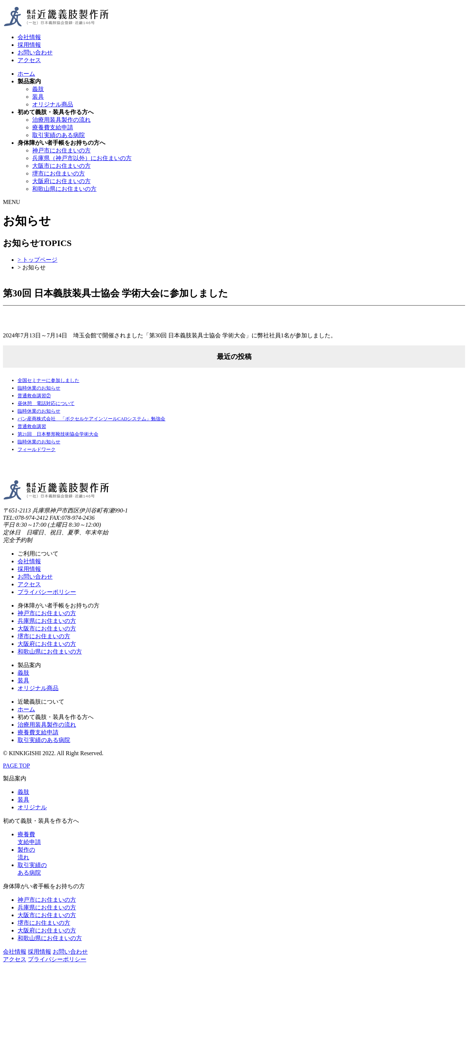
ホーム (26, 74)
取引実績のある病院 (58, 135)
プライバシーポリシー (47, 592)
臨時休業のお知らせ (39, 388)
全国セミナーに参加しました (48, 380)
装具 (38, 97)
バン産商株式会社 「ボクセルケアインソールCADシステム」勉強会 (91, 418)
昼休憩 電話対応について (46, 403)
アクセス (29, 60)
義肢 (38, 89)
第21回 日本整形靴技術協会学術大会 (58, 434)
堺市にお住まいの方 (58, 173)
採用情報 (29, 45)
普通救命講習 (32, 426)
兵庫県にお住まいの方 (47, 621)
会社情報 (29, 37)
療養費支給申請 (52, 127)
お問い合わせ (35, 52)
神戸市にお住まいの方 (61, 150)
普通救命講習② (34, 395)
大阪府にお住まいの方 (61, 181)
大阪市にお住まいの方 (61, 166)
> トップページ (37, 260)
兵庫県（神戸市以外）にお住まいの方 (82, 158)
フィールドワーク (37, 449)
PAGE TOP (16, 765)
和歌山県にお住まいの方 (64, 189)
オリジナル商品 (52, 104)
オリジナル (32, 807)
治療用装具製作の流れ (61, 120)
